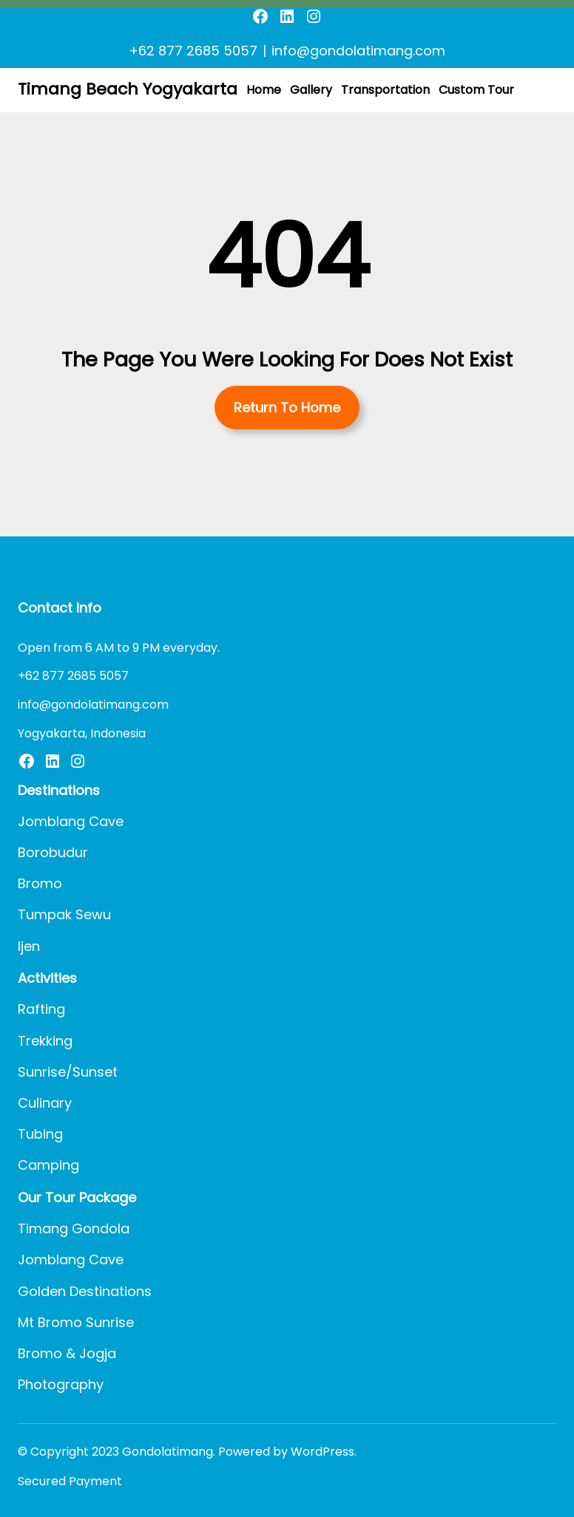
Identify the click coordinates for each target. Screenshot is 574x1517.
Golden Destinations (85, 1291)
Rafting (41, 1009)
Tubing (40, 1134)
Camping (48, 1165)
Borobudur (53, 852)
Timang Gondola (73, 1228)
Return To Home (287, 407)
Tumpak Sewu (64, 914)
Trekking (45, 1041)
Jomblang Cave (71, 821)
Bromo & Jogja (67, 1353)
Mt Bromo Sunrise (76, 1322)
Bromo (40, 883)
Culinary (45, 1103)
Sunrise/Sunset (68, 1072)
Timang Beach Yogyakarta (127, 89)
